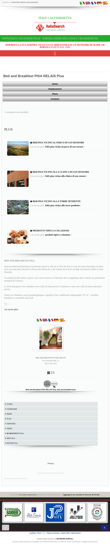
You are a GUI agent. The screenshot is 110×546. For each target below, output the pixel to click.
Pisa (39, 533)
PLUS (9, 419)
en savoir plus (11, 309)
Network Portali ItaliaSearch (25, 2)
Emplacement (54, 89)
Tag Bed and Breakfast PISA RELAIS (15, 478)
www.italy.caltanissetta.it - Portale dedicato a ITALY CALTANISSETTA (50, 38)
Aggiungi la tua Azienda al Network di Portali (81, 495)
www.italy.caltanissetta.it (27, 495)
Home (55, 84)
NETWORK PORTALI (64, 539)
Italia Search (76, 533)
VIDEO (9, 429)
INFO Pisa (11, 438)
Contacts (55, 99)
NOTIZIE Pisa (12, 443)
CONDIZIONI (12, 409)
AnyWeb (32, 533)
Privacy (50, 464)
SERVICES (11, 424)
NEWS (9, 414)
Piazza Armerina (53, 533)
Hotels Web (65, 533)
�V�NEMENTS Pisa (15, 433)
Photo (55, 94)
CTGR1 (10, 404)
